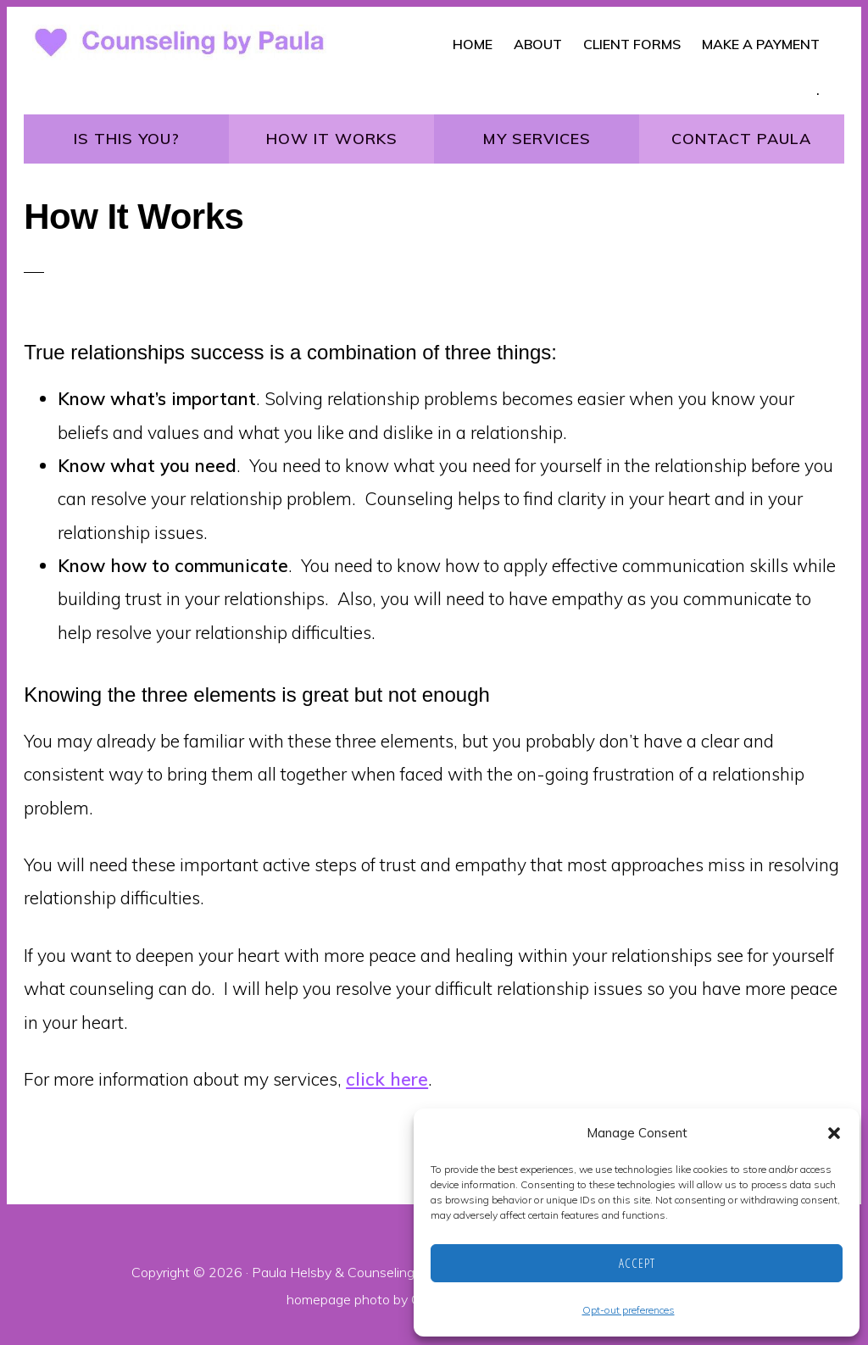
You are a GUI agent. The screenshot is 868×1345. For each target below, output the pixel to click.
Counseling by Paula (409, 1272)
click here (387, 1079)
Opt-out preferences (628, 1309)
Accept (637, 1262)
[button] (834, 1133)
